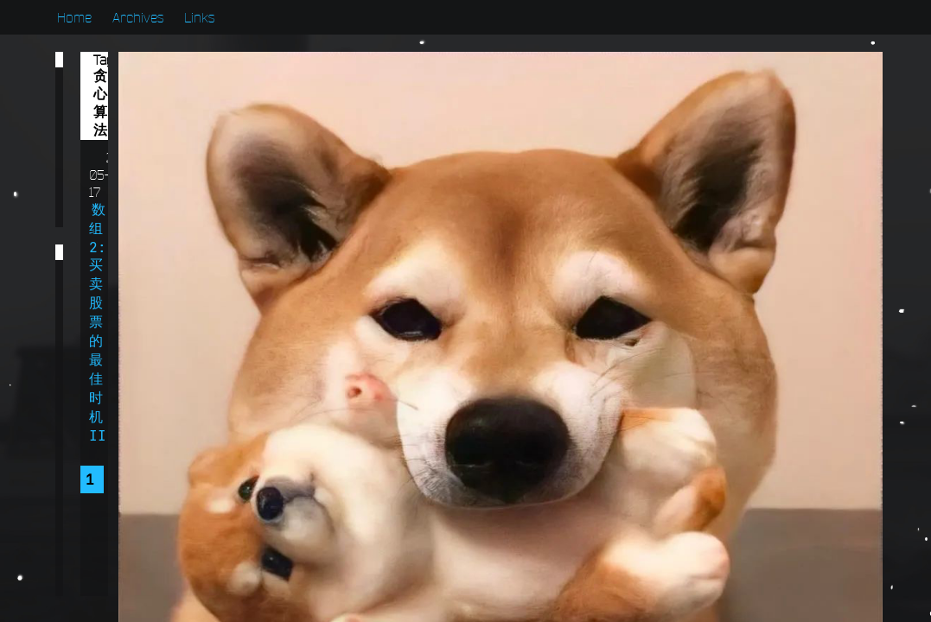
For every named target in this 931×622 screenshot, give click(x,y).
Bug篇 (101, 81)
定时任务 (107, 392)
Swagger (110, 498)
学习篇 (102, 110)
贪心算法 (107, 321)
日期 (93, 356)
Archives (137, 17)
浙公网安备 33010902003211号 (787, 585)
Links (199, 17)
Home (74, 17)
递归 (93, 286)
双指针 (100, 427)
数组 (166, 356)
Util (183, 463)
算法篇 (102, 169)
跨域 (166, 286)
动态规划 (193, 427)
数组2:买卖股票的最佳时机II (479, 87)
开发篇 (102, 140)
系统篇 (102, 198)
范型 (193, 321)
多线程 (200, 392)
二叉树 (100, 463)
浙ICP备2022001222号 (766, 567)
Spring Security (144, 534)
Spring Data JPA (144, 569)
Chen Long (750, 253)
